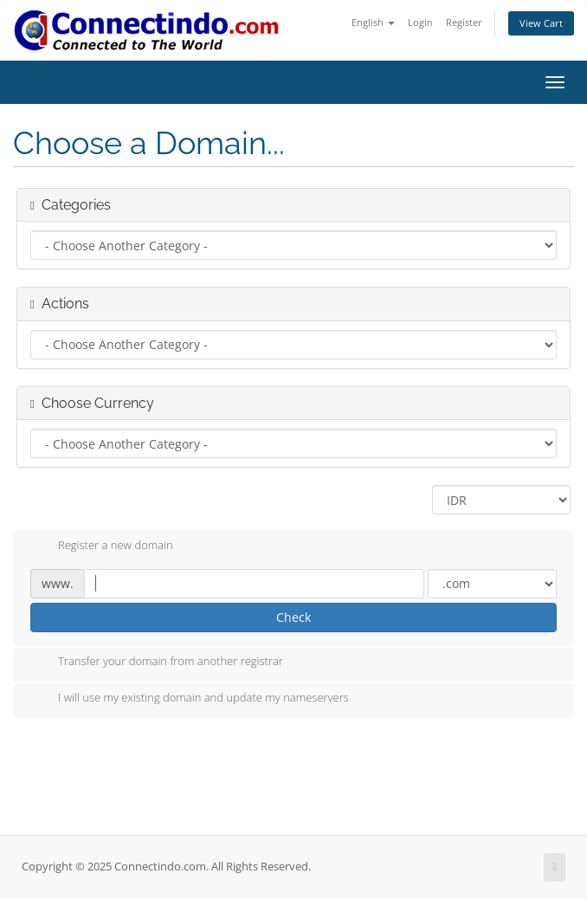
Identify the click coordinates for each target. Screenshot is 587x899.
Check (293, 617)
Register (464, 22)
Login (420, 22)
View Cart (541, 22)
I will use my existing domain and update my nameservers (189, 698)
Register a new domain (101, 546)
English (373, 22)
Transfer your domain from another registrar (156, 662)
